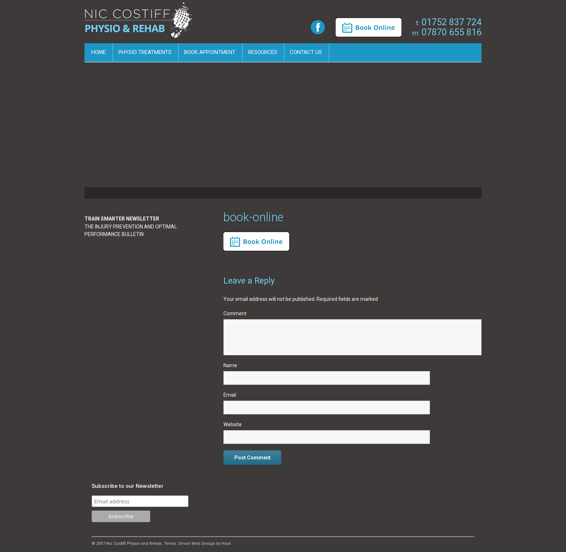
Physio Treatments (144, 52)
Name (232, 365)
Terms (170, 543)
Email (231, 395)
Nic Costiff (140, 22)
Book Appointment (209, 52)
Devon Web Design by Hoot (204, 543)
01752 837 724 (449, 22)
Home (98, 52)
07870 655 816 (447, 32)
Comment (236, 313)
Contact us (306, 52)
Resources (262, 52)
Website (232, 424)
